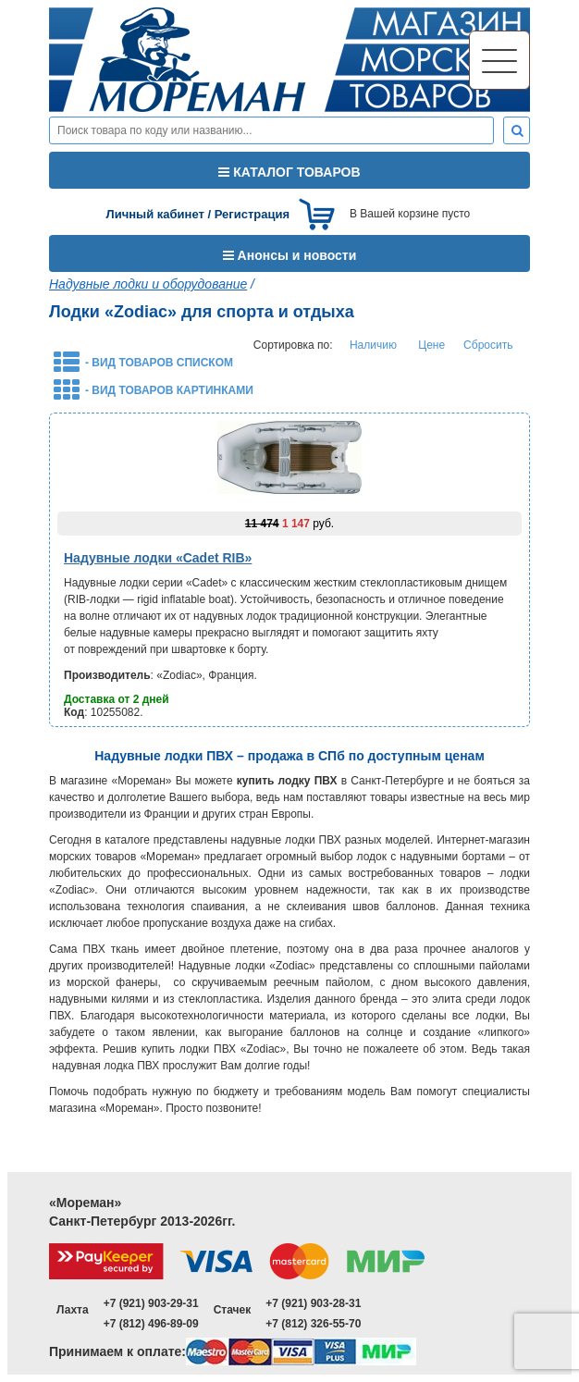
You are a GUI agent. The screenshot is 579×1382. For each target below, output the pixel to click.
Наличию (373, 345)
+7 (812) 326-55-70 (313, 1323)
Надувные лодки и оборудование (148, 284)
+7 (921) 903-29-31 (151, 1303)
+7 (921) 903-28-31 (313, 1303)
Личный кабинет (155, 214)
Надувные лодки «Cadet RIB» (158, 557)
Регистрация (252, 214)
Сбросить (487, 345)
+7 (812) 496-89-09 (151, 1323)
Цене (431, 345)
